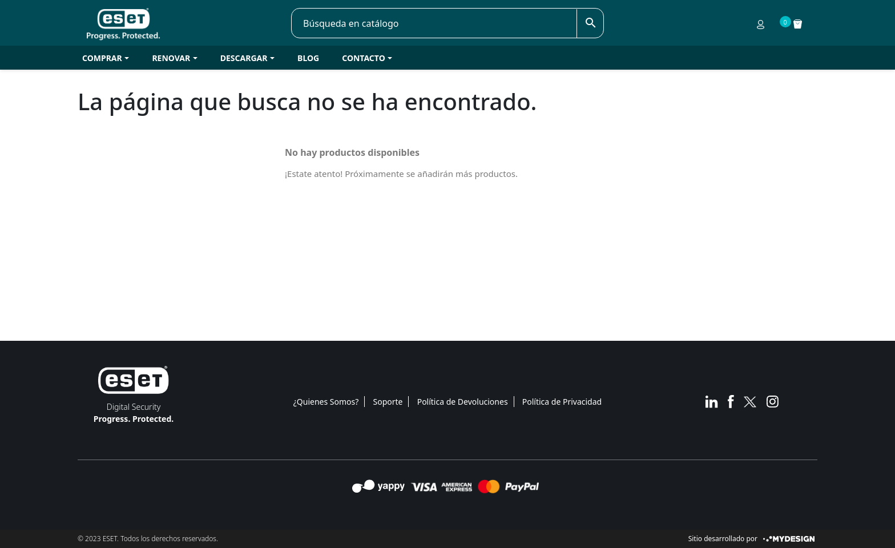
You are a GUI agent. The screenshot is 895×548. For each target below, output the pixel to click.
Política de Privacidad (562, 401)
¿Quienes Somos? (326, 401)
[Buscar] (434, 23)
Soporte (388, 401)
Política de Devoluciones (462, 401)
